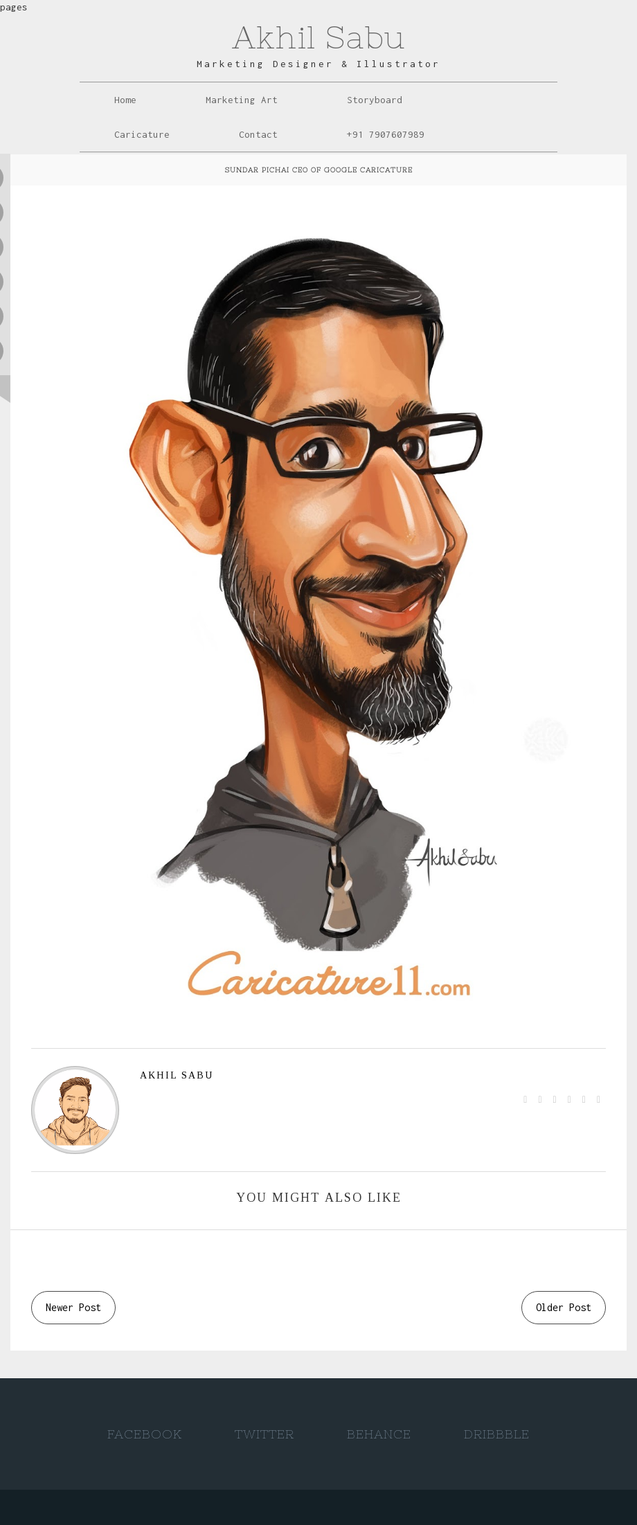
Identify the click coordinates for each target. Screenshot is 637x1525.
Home (125, 99)
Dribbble (497, 1434)
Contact (258, 134)
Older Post (563, 1307)
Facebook (144, 1434)
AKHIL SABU (176, 1075)
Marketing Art (242, 99)
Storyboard (374, 99)
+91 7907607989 (385, 134)
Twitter (264, 1434)
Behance (379, 1434)
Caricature (142, 134)
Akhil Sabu (318, 37)
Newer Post (73, 1307)
